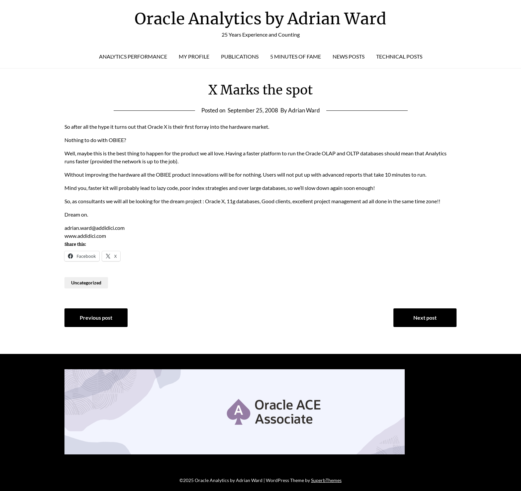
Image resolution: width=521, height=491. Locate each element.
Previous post (96, 317)
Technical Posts (399, 56)
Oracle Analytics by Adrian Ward (260, 19)
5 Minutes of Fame (295, 56)
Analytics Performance (133, 56)
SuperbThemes (326, 480)
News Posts (349, 56)
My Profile (194, 56)
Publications (240, 56)
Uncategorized (86, 282)
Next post (425, 317)
